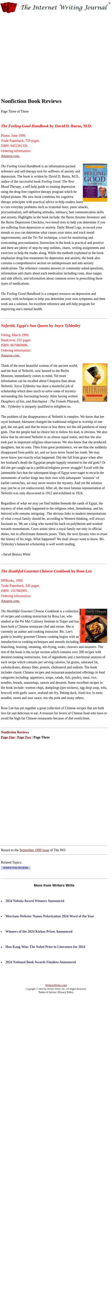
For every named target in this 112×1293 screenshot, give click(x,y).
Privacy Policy (66, 992)
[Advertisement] (35, 52)
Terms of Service (47, 992)
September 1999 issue (34, 850)
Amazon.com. (10, 156)
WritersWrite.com (56, 985)
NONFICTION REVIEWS (15, 868)
